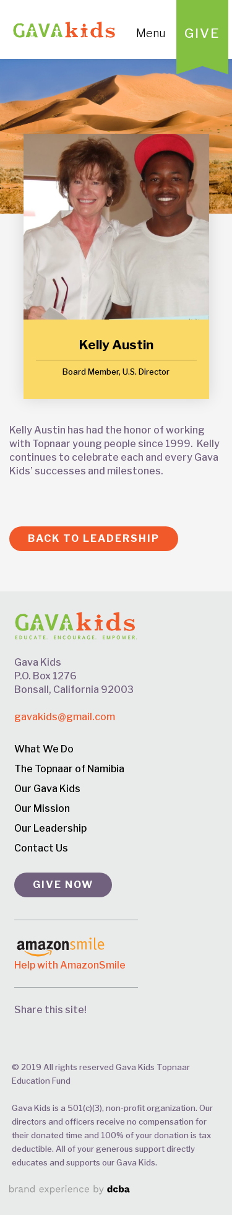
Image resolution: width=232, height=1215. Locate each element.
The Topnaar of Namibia (69, 769)
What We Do (44, 749)
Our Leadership (50, 828)
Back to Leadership (94, 538)
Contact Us (41, 848)
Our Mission (42, 808)
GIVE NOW (63, 885)
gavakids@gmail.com (64, 717)
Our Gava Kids (47, 789)
